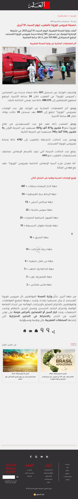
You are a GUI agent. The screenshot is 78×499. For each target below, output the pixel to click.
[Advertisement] (21, 249)
